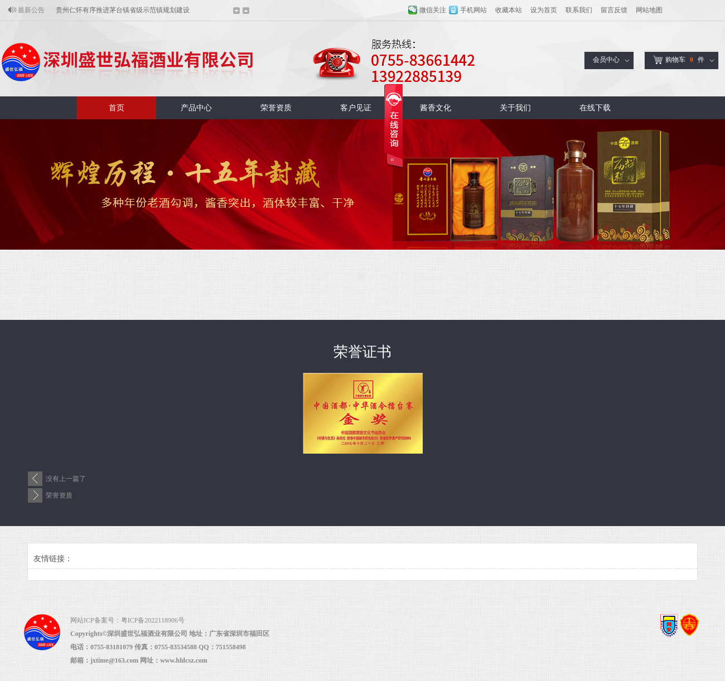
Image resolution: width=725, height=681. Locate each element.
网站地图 (649, 10)
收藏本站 (508, 10)
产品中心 (196, 108)
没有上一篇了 (66, 479)
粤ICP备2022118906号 (153, 620)
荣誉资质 (276, 108)
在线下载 (595, 108)
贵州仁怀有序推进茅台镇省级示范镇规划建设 (123, 10)
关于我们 (515, 108)
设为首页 (543, 10)
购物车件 (678, 60)
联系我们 (579, 10)
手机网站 (473, 10)
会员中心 (606, 60)
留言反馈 (614, 10)
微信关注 (432, 10)
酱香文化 (435, 108)
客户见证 (355, 108)
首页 (116, 108)
